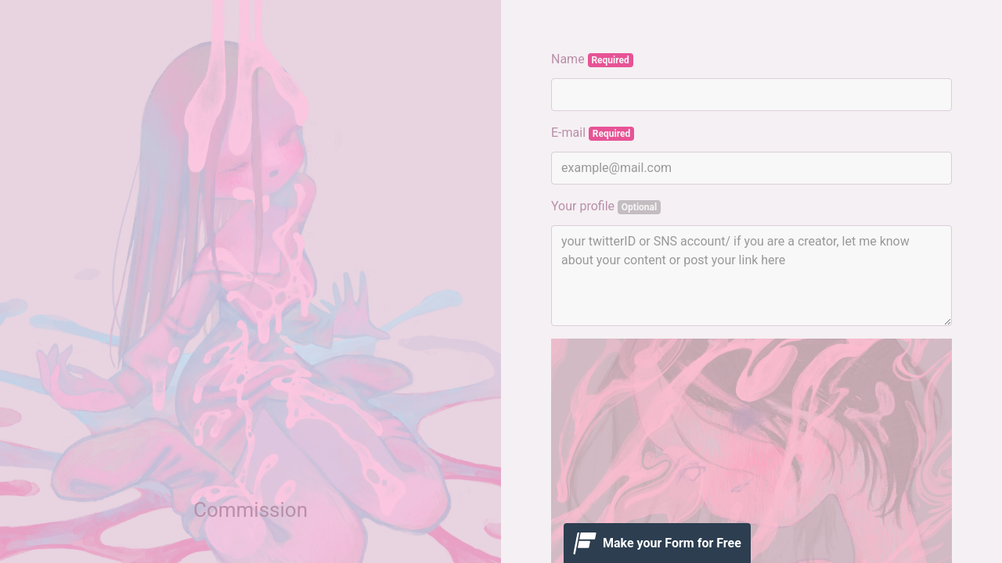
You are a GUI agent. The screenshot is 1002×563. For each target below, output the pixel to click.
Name (592, 59)
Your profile (606, 206)
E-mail (592, 133)
